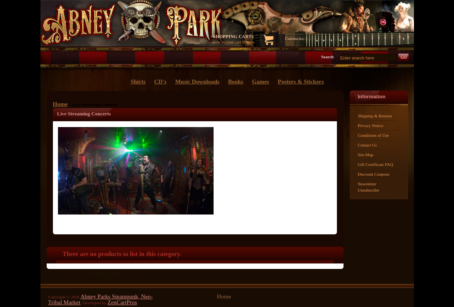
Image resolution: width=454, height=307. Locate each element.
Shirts (138, 81)
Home (60, 104)
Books (235, 81)
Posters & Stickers (301, 81)
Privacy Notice (371, 125)
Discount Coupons (374, 174)
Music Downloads (197, 81)
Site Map (365, 154)
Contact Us (367, 145)
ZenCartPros (122, 302)
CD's (160, 81)
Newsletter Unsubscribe (368, 186)
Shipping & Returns (375, 115)
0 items (248, 42)
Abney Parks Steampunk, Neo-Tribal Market (100, 299)
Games (260, 81)
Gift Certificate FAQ (375, 164)
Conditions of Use (373, 135)
